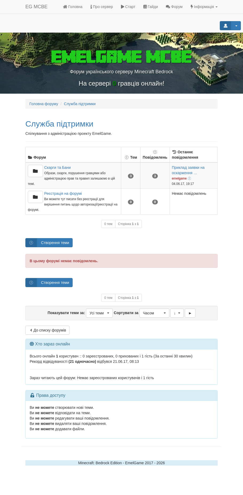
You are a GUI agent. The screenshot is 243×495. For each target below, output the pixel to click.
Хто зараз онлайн (52, 344)
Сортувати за (141, 313)
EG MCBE (36, 6)
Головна (73, 7)
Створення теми (47, 242)
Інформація (204, 7)
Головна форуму (43, 104)
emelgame (179, 178)
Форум (174, 7)
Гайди (150, 7)
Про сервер (102, 7)
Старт (128, 7)
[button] (99, 313)
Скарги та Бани (57, 167)
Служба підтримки (59, 123)
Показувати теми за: (80, 313)
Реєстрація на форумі (63, 193)
